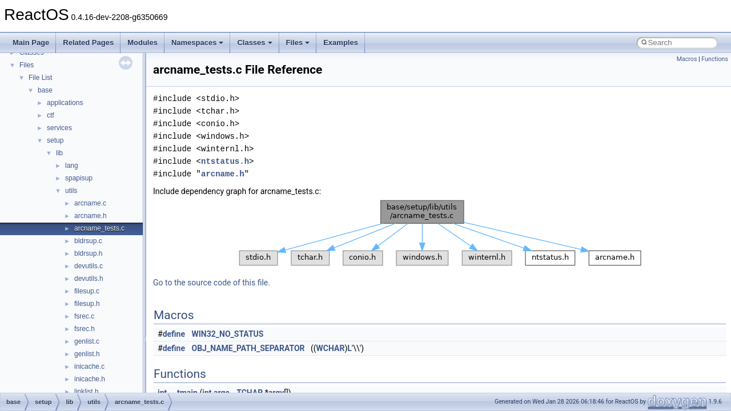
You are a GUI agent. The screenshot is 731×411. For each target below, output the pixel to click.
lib (59, 153)
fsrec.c (84, 316)
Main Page (31, 42)
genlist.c (86, 341)
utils (71, 191)
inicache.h (89, 379)
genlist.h (87, 354)
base (45, 90)
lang (71, 166)
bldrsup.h (88, 253)
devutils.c (88, 266)
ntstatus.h (225, 161)
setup (55, 140)
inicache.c (89, 366)
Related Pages (88, 42)
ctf (50, 115)
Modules (142, 42)
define (174, 334)
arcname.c (90, 203)
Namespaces (197, 42)
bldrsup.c (88, 241)
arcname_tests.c (99, 228)
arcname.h (90, 216)
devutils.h (88, 279)
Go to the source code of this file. (211, 282)
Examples (340, 42)
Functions (714, 59)
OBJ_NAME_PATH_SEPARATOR (248, 348)
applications (65, 103)
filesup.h (87, 304)
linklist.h (86, 392)
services (59, 128)
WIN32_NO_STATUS (228, 334)
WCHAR (330, 348)
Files (298, 42)
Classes (254, 42)
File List (40, 78)
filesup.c (86, 291)
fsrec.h (84, 329)
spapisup (79, 178)
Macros (687, 59)
